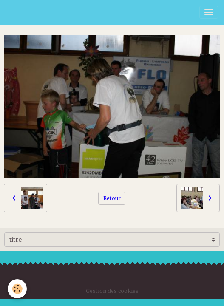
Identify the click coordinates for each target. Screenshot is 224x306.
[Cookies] (17, 288)
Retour (112, 198)
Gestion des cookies (112, 291)
